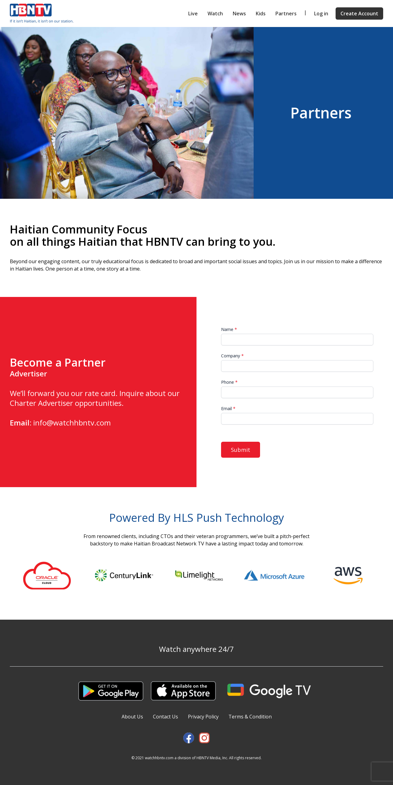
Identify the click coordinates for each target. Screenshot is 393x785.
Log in (321, 13)
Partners (286, 13)
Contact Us (165, 716)
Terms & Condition (250, 716)
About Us (132, 716)
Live (193, 13)
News (239, 13)
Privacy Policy (203, 716)
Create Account (359, 13)
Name (229, 329)
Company (232, 356)
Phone (229, 382)
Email (228, 408)
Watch (215, 13)
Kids (261, 13)
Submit (240, 449)
